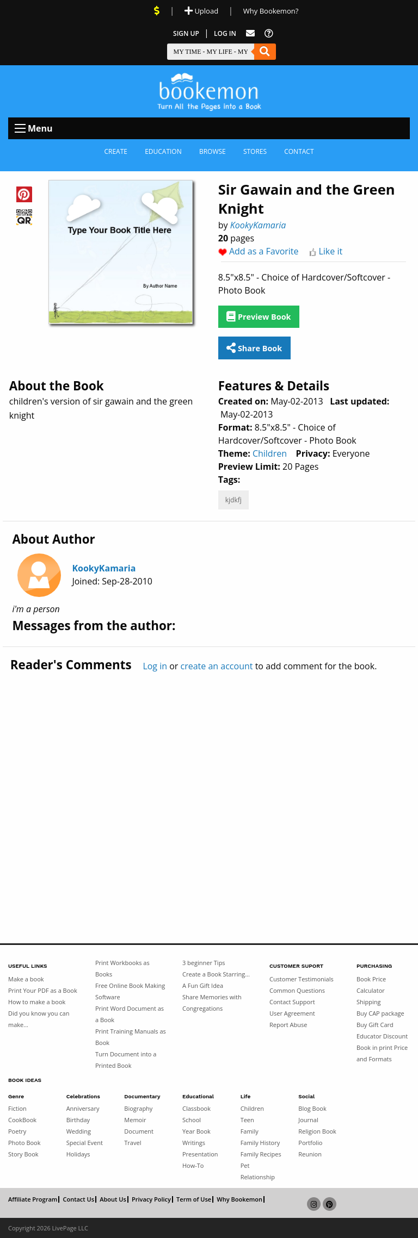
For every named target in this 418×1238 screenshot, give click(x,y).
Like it (330, 251)
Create (115, 151)
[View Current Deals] (156, 11)
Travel (132, 1143)
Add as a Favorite (264, 251)
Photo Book (24, 1143)
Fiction (17, 1108)
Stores (255, 151)
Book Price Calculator (371, 984)
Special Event (84, 1143)
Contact (299, 151)
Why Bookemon (239, 1199)
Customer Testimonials (301, 979)
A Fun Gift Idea (202, 985)
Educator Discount (382, 1036)
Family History (260, 1143)
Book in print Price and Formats (382, 1053)
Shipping (368, 1002)
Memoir (135, 1120)
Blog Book (312, 1108)
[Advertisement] (209, 784)
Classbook (196, 1108)
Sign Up (186, 33)
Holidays (78, 1154)
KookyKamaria (258, 225)
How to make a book (36, 1002)
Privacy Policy (151, 1199)
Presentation (200, 1154)
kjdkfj (233, 500)
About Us (113, 1199)
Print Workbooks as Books (122, 968)
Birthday (78, 1120)
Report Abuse (288, 1025)
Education (163, 151)
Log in (155, 666)
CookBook (22, 1120)
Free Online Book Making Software (130, 991)
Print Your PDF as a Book (42, 990)
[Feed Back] (250, 33)
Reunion (310, 1154)
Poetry (17, 1131)
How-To (193, 1165)
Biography (138, 1108)
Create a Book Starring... (216, 974)
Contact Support (292, 1002)
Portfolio (310, 1143)
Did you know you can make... (38, 1019)
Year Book (196, 1131)
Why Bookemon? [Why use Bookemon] (270, 11)
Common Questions (297, 990)
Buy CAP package (380, 1013)
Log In (225, 33)
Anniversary (83, 1108)
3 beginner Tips (203, 963)
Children (270, 453)
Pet (245, 1165)
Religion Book (317, 1131)
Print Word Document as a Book (129, 1014)
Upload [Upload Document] (201, 11)
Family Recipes (261, 1154)
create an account (217, 666)
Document (138, 1131)
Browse (212, 151)
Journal (308, 1120)
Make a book (26, 979)
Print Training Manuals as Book (130, 1037)
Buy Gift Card (375, 1025)
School (191, 1120)
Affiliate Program (32, 1199)
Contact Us (78, 1199)
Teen (247, 1120)
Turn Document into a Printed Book (125, 1059)
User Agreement (292, 1013)
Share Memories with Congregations (212, 1002)
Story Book (23, 1154)
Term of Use (193, 1199)
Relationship (258, 1177)
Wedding (78, 1131)
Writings (193, 1143)
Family (250, 1131)
